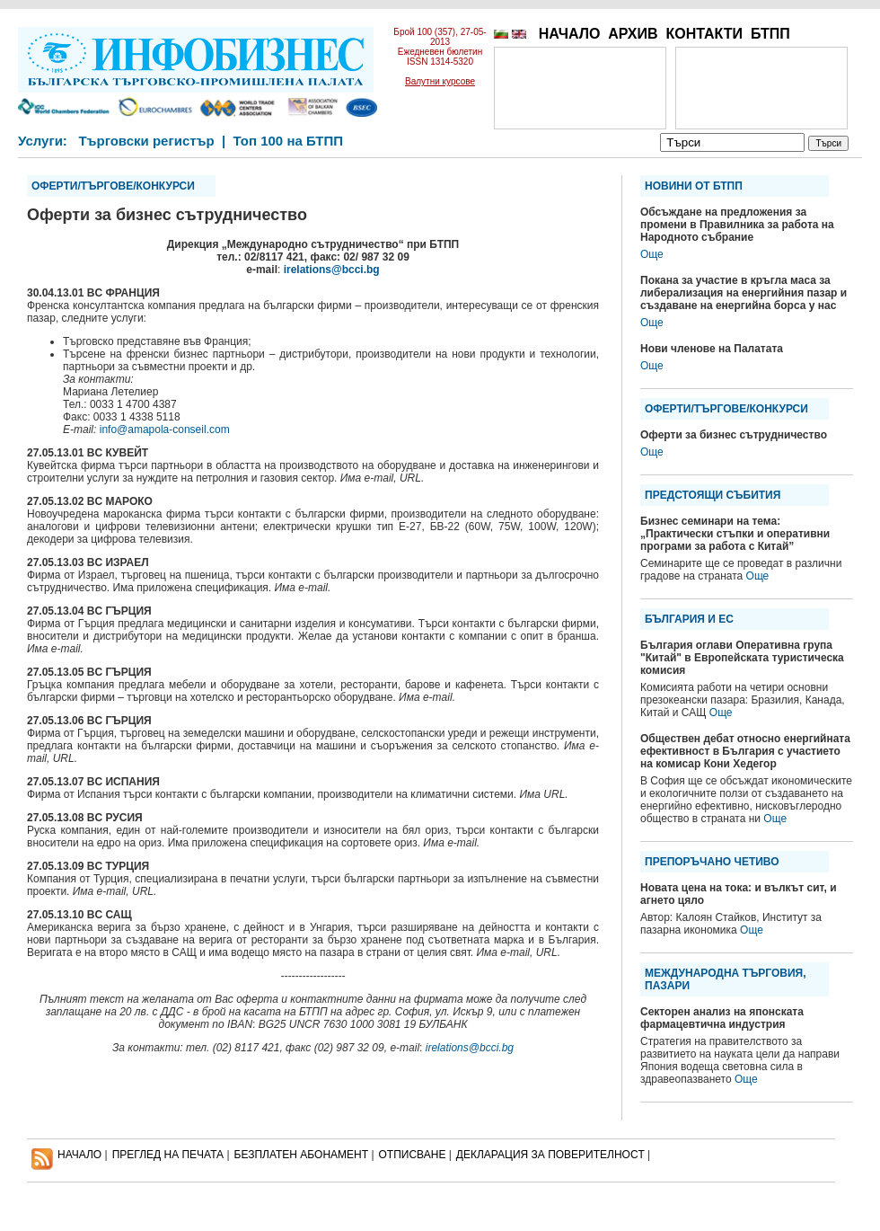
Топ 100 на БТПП (288, 140)
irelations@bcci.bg (332, 269)
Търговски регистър (146, 140)
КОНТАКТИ (704, 33)
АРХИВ (632, 33)
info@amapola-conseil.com (165, 429)
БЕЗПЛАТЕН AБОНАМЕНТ (301, 1154)
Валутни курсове (440, 81)
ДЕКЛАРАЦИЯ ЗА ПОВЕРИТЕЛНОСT (550, 1154)
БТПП (770, 33)
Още (652, 254)
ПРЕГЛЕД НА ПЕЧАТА (168, 1154)
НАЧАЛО (570, 33)
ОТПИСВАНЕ (412, 1154)
